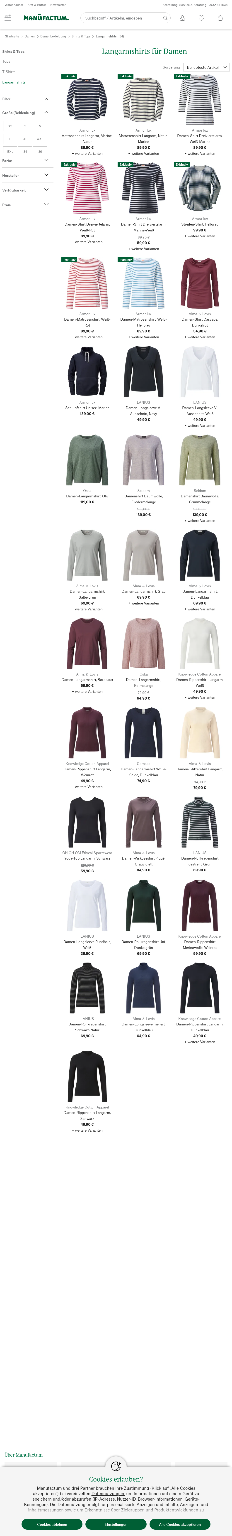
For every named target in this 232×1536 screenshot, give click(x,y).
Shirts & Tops (81, 36)
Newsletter (58, 5)
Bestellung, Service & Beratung (195, 5)
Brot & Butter (36, 5)
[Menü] (7, 18)
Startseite (12, 36)
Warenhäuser (14, 5)
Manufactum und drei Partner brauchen (75, 1488)
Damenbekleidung (53, 36)
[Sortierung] (206, 67)
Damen (30, 36)
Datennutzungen (108, 1493)
